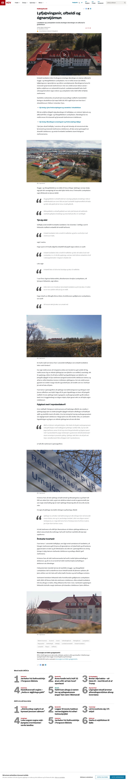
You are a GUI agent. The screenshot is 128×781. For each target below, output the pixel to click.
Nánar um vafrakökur (60, 778)
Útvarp (24, 2)
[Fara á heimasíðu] (7, 2)
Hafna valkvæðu (101, 777)
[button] (64, 54)
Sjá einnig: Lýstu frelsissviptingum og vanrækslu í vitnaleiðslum (60, 108)
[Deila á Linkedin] (90, 8)
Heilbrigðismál (42, 9)
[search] (115, 3)
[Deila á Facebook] (86, 8)
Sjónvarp (32, 2)
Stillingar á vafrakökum (85, 777)
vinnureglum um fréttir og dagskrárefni (66, 659)
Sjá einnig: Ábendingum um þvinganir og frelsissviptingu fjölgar (60, 122)
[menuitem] (19, 2)
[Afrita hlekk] (84, 8)
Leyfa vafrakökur (118, 777)
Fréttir (16, 2)
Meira (40, 2)
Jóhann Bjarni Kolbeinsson (43, 27)
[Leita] (125, 3)
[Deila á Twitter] (88, 8)
